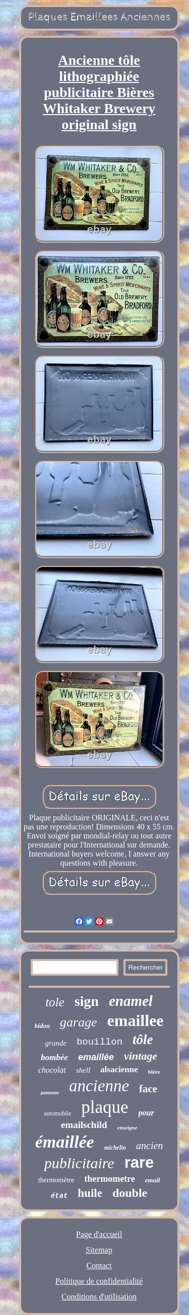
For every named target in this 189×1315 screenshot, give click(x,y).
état (59, 1196)
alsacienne (119, 1069)
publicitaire (79, 1163)
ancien (149, 1145)
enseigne (127, 1127)
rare (139, 1162)
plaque (104, 1107)
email (152, 1180)
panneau (50, 1092)
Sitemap (99, 1250)
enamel (131, 1001)
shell (83, 1070)
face (148, 1089)
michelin (115, 1147)
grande (56, 1043)
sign (87, 1001)
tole (55, 1002)
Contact (99, 1265)
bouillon (99, 1042)
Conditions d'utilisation (99, 1296)
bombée (54, 1057)
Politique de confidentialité (99, 1281)
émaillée (64, 1142)
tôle (143, 1039)
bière (154, 1072)
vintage (140, 1056)
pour (146, 1112)
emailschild (84, 1124)
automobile (57, 1113)
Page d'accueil (99, 1234)
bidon (42, 1025)
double (129, 1192)
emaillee (135, 1020)
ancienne (99, 1086)
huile (90, 1193)
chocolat (52, 1070)
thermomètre (56, 1180)
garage (78, 1022)
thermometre (109, 1179)
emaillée (96, 1057)
